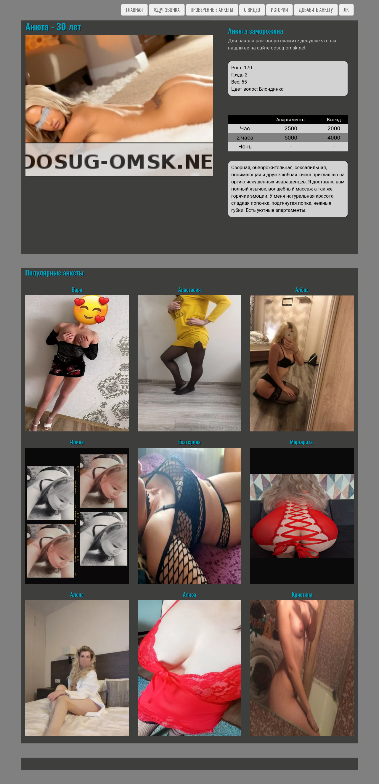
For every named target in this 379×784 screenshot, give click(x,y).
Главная (134, 9)
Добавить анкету (316, 9)
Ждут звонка (167, 9)
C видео (252, 9)
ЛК (346, 9)
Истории (279, 9)
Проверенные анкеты (212, 9)
